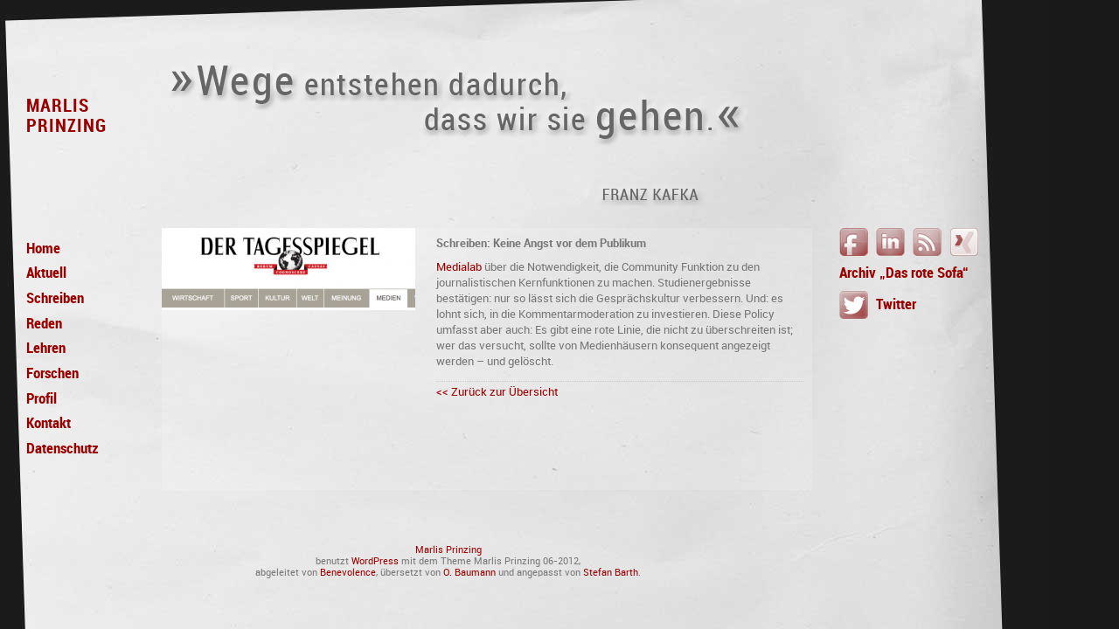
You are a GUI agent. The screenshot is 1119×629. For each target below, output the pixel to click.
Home (43, 249)
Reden (44, 324)
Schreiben (55, 299)
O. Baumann (469, 572)
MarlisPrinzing (66, 115)
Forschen (52, 374)
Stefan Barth (610, 572)
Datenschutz (62, 449)
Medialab (459, 266)
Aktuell (46, 273)
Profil (41, 399)
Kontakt (48, 424)
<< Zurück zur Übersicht (497, 391)
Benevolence (348, 572)
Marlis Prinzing (448, 550)
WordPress (375, 561)
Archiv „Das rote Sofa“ (904, 273)
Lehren (46, 348)
